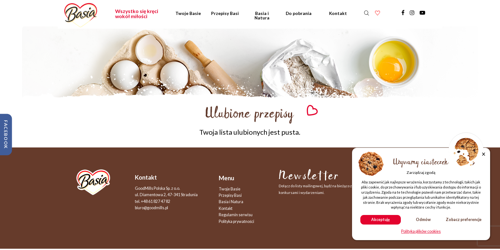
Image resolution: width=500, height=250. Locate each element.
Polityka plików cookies (421, 232)
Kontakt (338, 13)
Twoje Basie (188, 13)
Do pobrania (299, 13)
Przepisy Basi (225, 13)
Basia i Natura (261, 15)
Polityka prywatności (236, 221)
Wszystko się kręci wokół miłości (136, 14)
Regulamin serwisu (236, 214)
